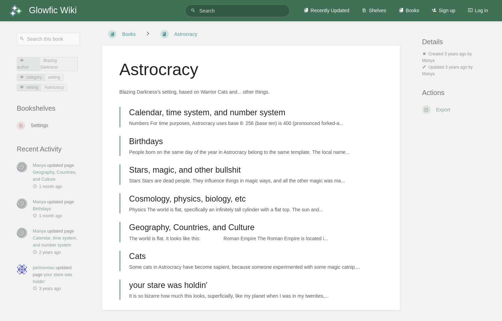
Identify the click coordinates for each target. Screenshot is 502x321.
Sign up (443, 10)
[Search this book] (48, 39)
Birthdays (42, 208)
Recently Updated (326, 10)
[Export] (454, 109)
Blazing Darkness (49, 64)
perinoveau (43, 267)
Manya (39, 165)
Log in (478, 10)
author (23, 64)
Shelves (374, 10)
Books (409, 10)
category (31, 77)
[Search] (194, 11)
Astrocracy (54, 87)
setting (54, 77)
